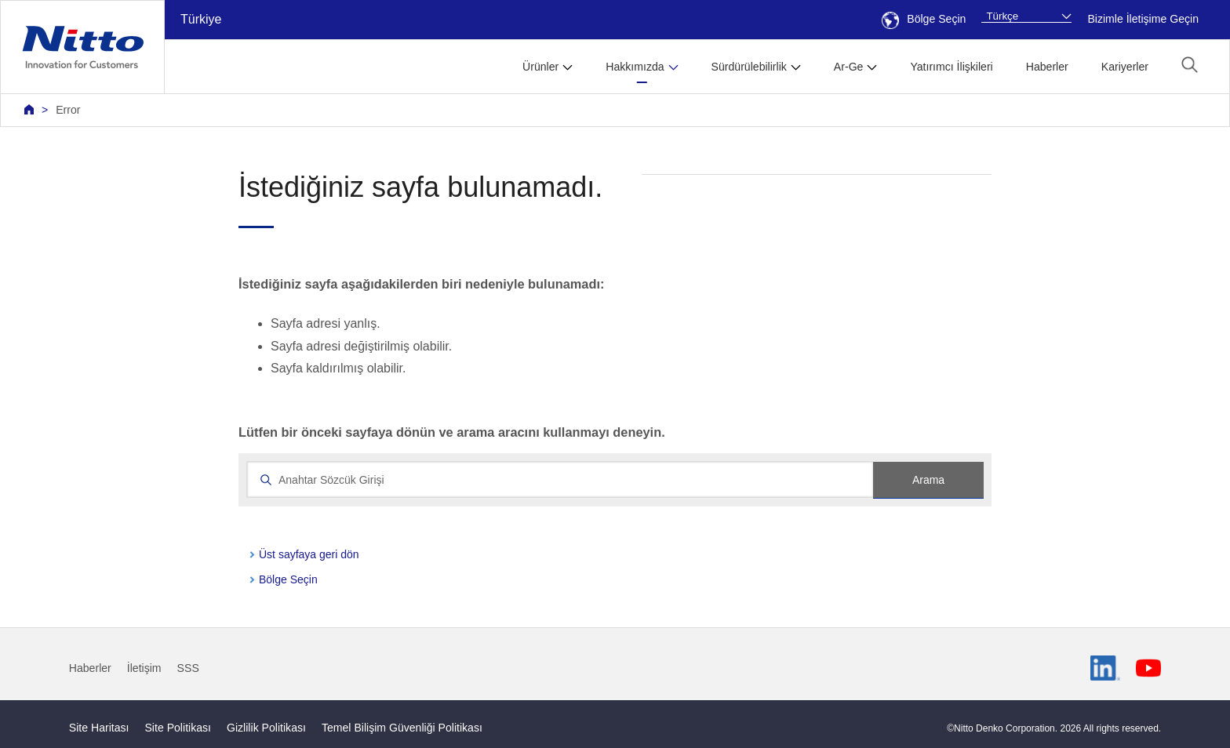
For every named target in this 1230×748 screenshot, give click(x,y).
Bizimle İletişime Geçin (1143, 19)
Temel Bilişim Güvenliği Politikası (402, 727)
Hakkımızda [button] (635, 66)
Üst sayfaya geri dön (309, 554)
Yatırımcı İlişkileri (951, 66)
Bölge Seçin (924, 19)
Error (68, 109)
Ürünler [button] (540, 66)
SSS (188, 668)
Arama (928, 480)
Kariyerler (1124, 66)
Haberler (1047, 66)
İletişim (144, 668)
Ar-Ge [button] (849, 66)
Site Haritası (99, 727)
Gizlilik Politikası (266, 727)
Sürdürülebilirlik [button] (749, 66)
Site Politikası (177, 727)
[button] (1189, 65)
